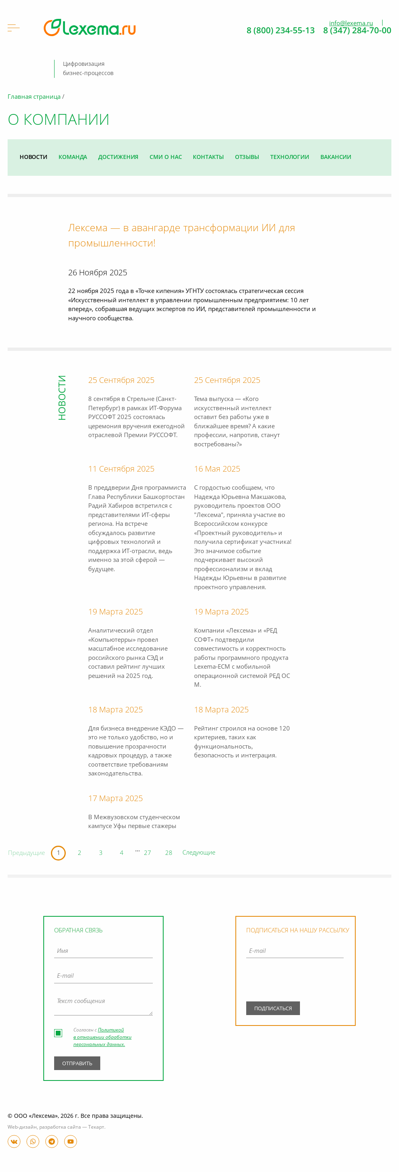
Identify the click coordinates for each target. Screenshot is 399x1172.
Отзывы (247, 157)
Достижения (118, 157)
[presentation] (295, 981)
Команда (73, 157)
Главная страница (34, 97)
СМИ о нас (166, 157)
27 (147, 854)
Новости (33, 157)
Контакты (208, 157)
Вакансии (335, 157)
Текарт (96, 1127)
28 (168, 854)
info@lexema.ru (351, 23)
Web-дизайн (22, 1127)
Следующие (198, 853)
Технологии (289, 157)
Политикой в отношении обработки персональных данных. (102, 1037)
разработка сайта (60, 1127)
